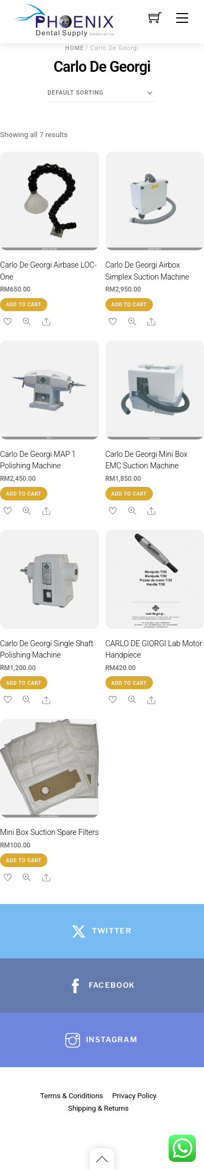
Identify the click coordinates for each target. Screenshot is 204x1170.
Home (74, 48)
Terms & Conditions (71, 1095)
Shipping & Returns (98, 1108)
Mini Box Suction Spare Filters (49, 832)
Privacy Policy (134, 1095)
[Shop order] (102, 93)
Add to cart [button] (23, 304)
